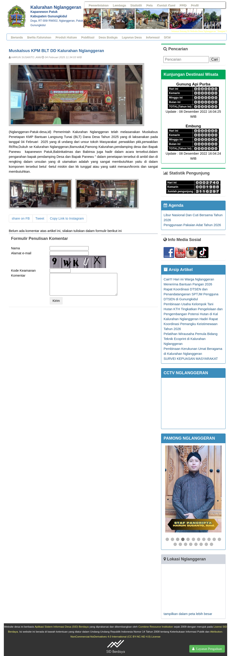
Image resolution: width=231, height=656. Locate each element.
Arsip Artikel (178, 269)
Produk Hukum (66, 37)
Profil (194, 5)
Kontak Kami (166, 5)
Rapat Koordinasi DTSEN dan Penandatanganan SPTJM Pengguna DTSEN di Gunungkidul (191, 294)
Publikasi (87, 37)
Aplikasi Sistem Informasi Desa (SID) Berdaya (62, 626)
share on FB (21, 218)
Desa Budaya (107, 37)
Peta (149, 5)
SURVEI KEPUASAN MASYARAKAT (191, 358)
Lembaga (119, 5)
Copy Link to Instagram (67, 218)
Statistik (136, 5)
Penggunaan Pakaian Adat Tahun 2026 (192, 225)
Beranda (17, 37)
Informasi (152, 37)
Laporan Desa (131, 37)
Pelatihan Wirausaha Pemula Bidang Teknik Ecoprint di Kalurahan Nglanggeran (190, 339)
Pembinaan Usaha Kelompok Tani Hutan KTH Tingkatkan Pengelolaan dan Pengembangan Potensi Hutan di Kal (193, 309)
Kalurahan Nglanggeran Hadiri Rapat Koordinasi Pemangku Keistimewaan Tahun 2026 (191, 324)
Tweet (39, 218)
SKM (167, 37)
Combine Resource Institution (155, 626)
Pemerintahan (98, 5)
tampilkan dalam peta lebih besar (188, 614)
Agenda (173, 205)
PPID (182, 5)
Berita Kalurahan (39, 37)
